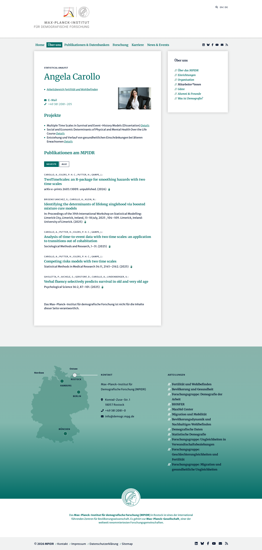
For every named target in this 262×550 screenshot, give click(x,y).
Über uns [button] (54, 45)
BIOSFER (178, 404)
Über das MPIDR (188, 70)
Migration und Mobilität (189, 414)
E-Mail (52, 100)
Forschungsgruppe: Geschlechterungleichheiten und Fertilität (195, 454)
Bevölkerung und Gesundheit (192, 389)
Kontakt (62, 543)
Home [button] (39, 45)
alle (64, 164)
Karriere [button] (138, 45)
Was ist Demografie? (190, 98)
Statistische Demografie (189, 434)
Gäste (181, 89)
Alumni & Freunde (189, 93)
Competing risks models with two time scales (80, 261)
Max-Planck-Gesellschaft (162, 518)
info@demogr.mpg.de (119, 416)
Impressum (78, 543)
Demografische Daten (187, 429)
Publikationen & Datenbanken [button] (86, 45)
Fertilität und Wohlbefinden (192, 384)
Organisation (186, 79)
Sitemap (127, 543)
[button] (217, 7)
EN (221, 7)
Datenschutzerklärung (104, 543)
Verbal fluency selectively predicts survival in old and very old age (96, 282)
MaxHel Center (182, 409)
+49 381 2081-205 (60, 104)
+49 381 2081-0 (115, 410)
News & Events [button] (158, 45)
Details (145, 125)
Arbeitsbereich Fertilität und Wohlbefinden (72, 89)
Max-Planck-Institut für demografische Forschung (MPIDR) (112, 515)
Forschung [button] (120, 45)
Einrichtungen (187, 75)
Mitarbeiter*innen (189, 84)
